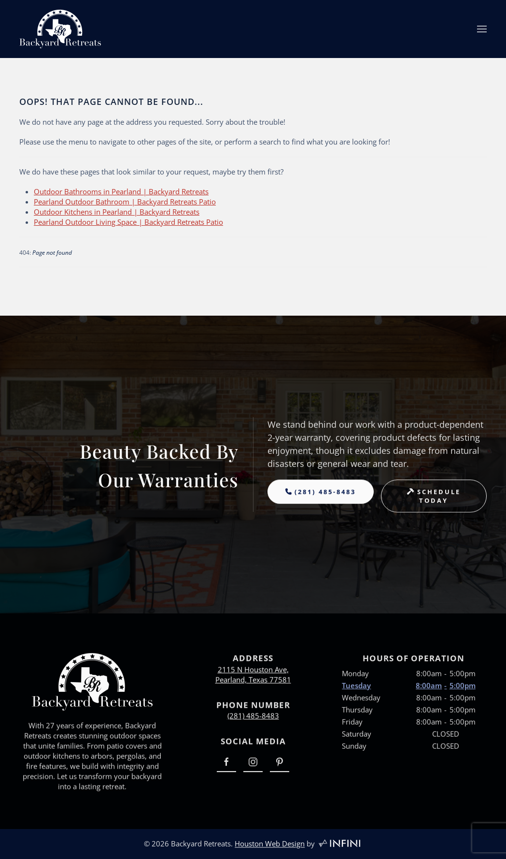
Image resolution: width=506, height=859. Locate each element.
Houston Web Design (270, 846)
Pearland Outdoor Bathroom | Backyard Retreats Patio (125, 201)
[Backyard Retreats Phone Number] (320, 498)
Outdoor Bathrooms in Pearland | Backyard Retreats (121, 191)
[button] (482, 29)
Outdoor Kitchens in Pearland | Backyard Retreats (116, 212)
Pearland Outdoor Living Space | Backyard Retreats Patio (128, 222)
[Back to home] (60, 29)
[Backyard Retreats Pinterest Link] (279, 766)
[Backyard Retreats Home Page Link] (92, 692)
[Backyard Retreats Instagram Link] (253, 766)
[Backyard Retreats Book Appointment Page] (434, 502)
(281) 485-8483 (253, 718)
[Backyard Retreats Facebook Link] (226, 766)
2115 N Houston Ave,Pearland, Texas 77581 (253, 678)
